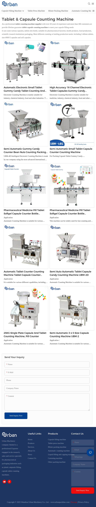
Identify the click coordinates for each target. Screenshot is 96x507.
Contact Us (32, 458)
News (30, 455)
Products (31, 443)
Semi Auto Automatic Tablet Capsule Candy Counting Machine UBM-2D (70, 273)
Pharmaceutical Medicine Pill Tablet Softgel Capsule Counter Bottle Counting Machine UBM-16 (24, 212)
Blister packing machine (57, 447)
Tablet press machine (56, 443)
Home (30, 439)
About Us (31, 451)
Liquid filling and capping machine (61, 455)
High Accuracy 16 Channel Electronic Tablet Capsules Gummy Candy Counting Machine (71, 89)
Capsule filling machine (57, 439)
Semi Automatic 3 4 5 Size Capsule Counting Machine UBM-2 (69, 335)
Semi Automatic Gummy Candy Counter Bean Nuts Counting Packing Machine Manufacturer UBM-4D (25, 151)
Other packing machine (57, 462)
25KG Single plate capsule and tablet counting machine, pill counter (25, 335)
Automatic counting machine (59, 451)
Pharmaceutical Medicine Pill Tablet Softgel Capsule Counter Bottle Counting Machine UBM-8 (70, 212)
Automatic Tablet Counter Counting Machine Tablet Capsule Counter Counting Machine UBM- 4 (24, 273)
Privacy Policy (83, 502)
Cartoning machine (55, 458)
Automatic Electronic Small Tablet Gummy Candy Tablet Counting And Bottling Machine (24, 89)
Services (31, 447)
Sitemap (74, 502)
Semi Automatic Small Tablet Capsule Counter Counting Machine (71, 151)
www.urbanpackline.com (60, 502)
